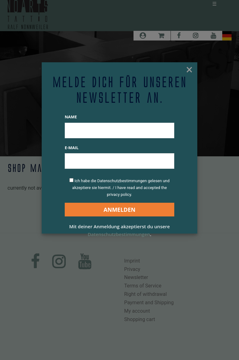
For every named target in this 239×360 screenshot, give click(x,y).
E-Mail (71, 147)
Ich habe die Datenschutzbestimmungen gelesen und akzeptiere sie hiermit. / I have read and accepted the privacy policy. (121, 187)
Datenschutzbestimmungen (119, 234)
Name (71, 117)
